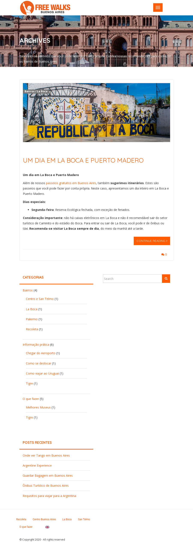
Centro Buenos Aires (44, 519)
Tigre (29, 383)
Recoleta (32, 329)
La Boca (42, 91)
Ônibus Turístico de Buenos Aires (46, 485)
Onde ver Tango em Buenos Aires (46, 455)
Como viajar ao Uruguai (42, 373)
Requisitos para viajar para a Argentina (49, 496)
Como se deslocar (38, 363)
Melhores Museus (38, 407)
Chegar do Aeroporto (40, 353)
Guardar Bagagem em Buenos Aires (48, 475)
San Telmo (84, 519)
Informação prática (36, 344)
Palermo (32, 319)
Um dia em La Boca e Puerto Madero (83, 160)
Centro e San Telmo (40, 299)
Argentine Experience (37, 465)
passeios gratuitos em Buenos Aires (71, 183)
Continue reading (152, 241)
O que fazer (31, 399)
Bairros (30, 91)
